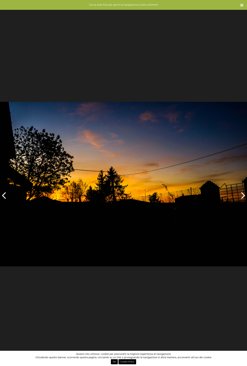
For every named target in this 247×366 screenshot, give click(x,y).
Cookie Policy (127, 362)
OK (114, 362)
